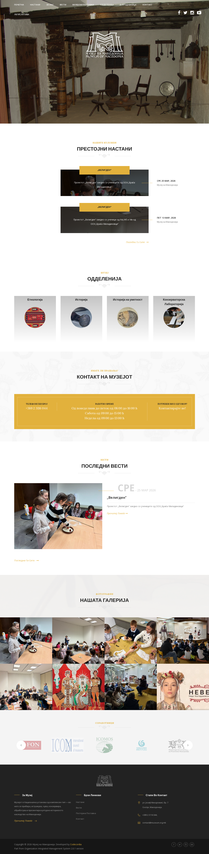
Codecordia (76, 844)
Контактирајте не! (172, 408)
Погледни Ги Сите (137, 242)
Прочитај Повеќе (117, 513)
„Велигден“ (104, 170)
